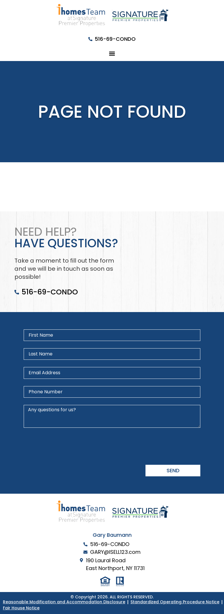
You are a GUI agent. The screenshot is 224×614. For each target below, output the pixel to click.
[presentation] (67, 446)
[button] (112, 53)
